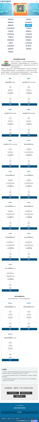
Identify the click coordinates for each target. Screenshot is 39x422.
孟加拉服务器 (10, 46)
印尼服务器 (10, 31)
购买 (10, 104)
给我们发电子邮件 (26, 392)
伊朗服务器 (28, 40)
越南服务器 (10, 25)
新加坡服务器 (28, 22)
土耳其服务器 (28, 34)
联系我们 (19, 412)
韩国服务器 (10, 22)
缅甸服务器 (10, 48)
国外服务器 (4, 418)
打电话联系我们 (12, 392)
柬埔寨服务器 (10, 40)
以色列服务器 (28, 43)
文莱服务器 (28, 48)
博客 (13, 418)
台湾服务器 (28, 19)
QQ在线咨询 (19, 396)
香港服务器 (10, 19)
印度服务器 (28, 25)
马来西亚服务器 (10, 28)
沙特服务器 (10, 37)
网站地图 (17, 418)
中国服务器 (10, 51)
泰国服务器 (28, 31)
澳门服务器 (28, 46)
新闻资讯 (9, 418)
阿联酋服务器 (28, 37)
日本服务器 (28, 28)
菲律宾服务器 (10, 34)
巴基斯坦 (10, 43)
